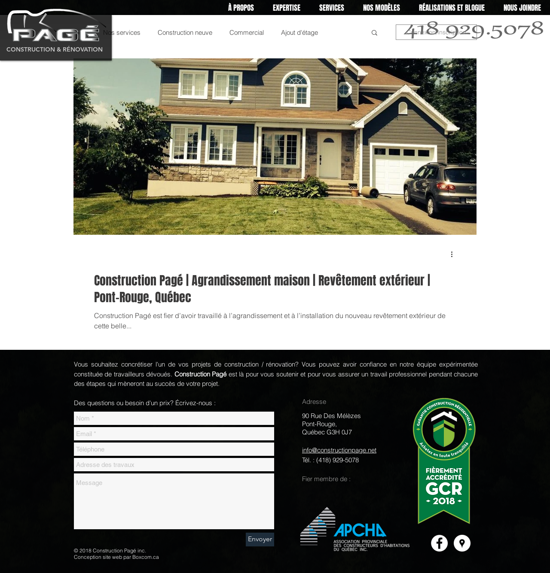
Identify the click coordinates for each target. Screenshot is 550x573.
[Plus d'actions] (454, 254)
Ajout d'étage (299, 32)
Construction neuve (185, 32)
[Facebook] (439, 543)
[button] (286, 8)
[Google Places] (462, 543)
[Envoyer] (260, 539)
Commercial (246, 32)
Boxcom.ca (145, 557)
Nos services (122, 32)
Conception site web (98, 557)
